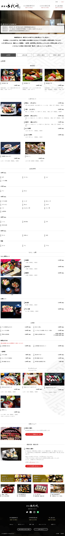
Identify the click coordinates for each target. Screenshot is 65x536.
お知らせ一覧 (60, 24)
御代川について (21, 523)
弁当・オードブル (42, 523)
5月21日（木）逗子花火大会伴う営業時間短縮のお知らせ (22, 27)
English (62, 1)
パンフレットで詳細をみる (34, 434)
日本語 (56, 1)
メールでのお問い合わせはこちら (34, 466)
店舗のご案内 (57, 55)
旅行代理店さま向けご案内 (24, 528)
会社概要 (57, 532)
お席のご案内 (41, 55)
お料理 (8, 55)
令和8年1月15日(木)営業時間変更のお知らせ (19, 30)
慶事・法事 (31, 523)
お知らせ (11, 523)
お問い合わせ (32, 462)
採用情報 (62, 532)
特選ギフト (53, 523)
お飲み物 (24, 55)
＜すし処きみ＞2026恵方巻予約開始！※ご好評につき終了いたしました (25, 28)
